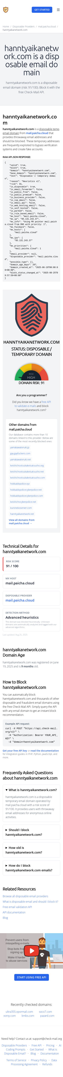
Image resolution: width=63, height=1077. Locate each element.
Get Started (37, 1049)
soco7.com (45, 1011)
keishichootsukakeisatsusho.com (27, 477)
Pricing (50, 1045)
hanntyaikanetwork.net (22, 513)
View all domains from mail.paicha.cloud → (21, 521)
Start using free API (31, 977)
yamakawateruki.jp (19, 447)
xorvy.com (10, 1016)
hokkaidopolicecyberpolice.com (26, 495)
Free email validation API (17, 907)
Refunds (47, 1064)
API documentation (14, 912)
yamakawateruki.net (20, 459)
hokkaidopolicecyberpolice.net (26, 489)
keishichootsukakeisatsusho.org (27, 465)
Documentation (49, 1053)
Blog (5, 918)
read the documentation (45, 750)
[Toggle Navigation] (58, 9)
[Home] (6, 10)
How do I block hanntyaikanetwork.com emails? (29, 867)
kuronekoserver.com (21, 507)
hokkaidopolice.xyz (20, 483)
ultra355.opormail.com (19, 1011)
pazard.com (47, 1016)
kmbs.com (28, 1016)
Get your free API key (15, 750)
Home (6, 26)
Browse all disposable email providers (25, 896)
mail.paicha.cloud (47, 26)
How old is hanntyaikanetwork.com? (24, 850)
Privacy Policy (39, 1060)
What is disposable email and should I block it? (30, 901)
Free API (36, 1045)
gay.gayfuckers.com (20, 453)
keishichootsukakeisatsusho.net (27, 471)
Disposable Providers (24, 26)
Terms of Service (16, 1060)
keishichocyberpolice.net (23, 501)
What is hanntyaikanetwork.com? (33, 790)
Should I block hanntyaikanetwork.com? (24, 832)
